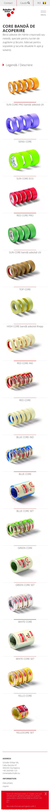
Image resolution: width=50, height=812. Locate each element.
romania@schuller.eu (11, 773)
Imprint (6, 786)
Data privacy (8, 783)
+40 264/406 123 (10, 770)
